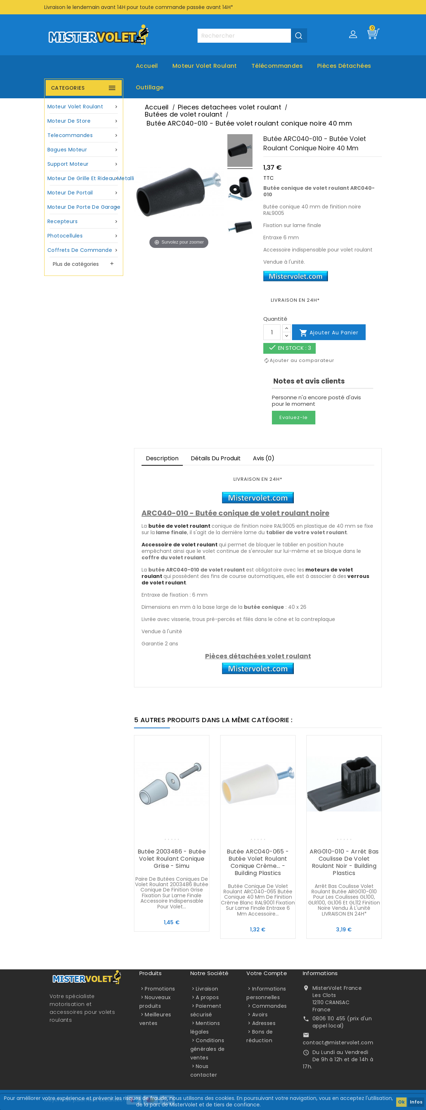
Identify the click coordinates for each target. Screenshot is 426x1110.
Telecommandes (83, 135)
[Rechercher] (252, 36)
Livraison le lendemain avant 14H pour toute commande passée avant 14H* (138, 7)
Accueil (147, 66)
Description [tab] (162, 458)
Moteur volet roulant (204, 66)
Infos (416, 1102)
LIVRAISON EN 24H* (295, 300)
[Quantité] (272, 332)
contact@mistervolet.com (338, 1042)
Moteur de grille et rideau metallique (84, 178)
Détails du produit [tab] (216, 458)
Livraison (207, 988)
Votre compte (266, 973)
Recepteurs (83, 221)
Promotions (160, 988)
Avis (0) (263, 458)
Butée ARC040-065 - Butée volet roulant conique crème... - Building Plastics (258, 862)
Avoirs (260, 1014)
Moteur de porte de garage (83, 207)
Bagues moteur (83, 150)
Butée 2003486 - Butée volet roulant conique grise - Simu (172, 858)
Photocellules (83, 236)
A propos (207, 997)
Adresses (263, 1023)
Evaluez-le (293, 417)
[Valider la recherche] (299, 35)
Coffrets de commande (83, 250)
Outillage (150, 87)
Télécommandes (277, 66)
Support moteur (83, 164)
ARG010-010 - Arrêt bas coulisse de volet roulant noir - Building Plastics (344, 862)
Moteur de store (83, 121)
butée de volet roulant (179, 526)
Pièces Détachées (344, 66)
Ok (401, 1102)
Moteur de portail (83, 193)
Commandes (269, 1006)
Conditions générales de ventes (207, 1049)
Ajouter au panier (328, 333)
